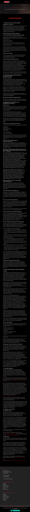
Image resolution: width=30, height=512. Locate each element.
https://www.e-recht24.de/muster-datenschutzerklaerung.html (15, 460)
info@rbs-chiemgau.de (9, 478)
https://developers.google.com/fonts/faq (9, 433)
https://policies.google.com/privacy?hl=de (13, 434)
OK (11, 510)
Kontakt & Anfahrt (21, 506)
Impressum (6, 506)
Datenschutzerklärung (13, 506)
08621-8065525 (7, 475)
